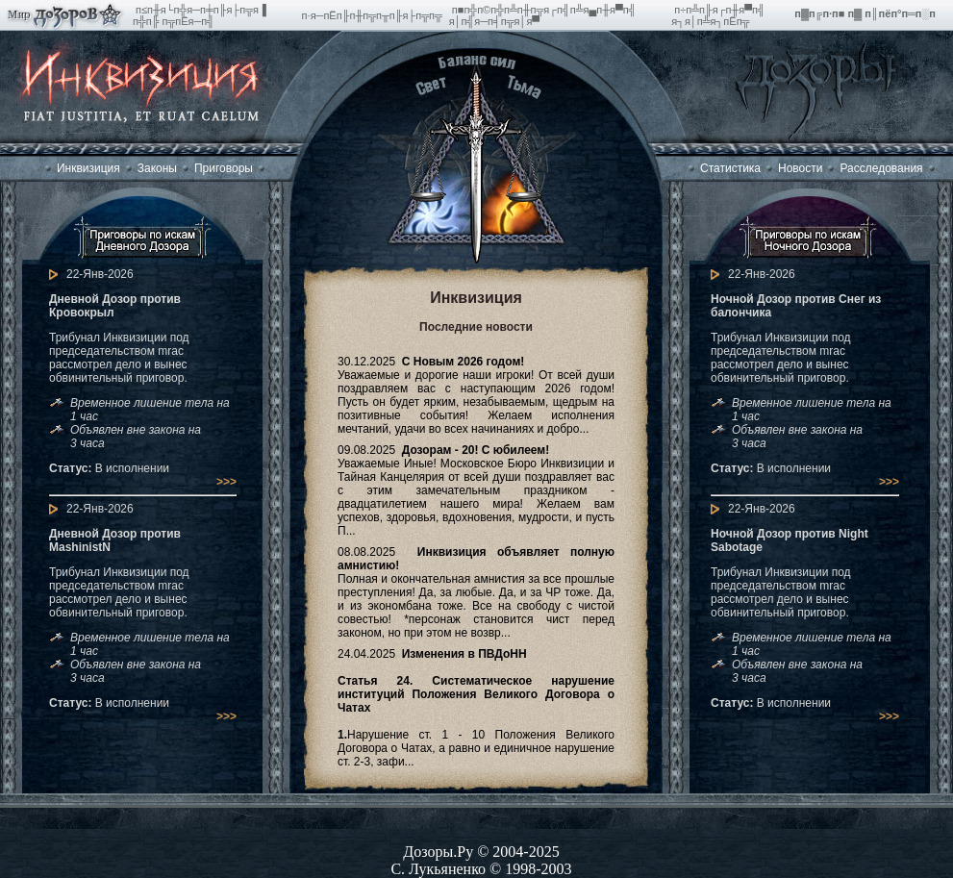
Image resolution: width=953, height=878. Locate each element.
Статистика (730, 168)
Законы (157, 168)
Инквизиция (88, 168)
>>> (226, 482)
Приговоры (223, 168)
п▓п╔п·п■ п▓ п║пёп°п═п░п (866, 13)
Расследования (881, 168)
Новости (800, 168)
